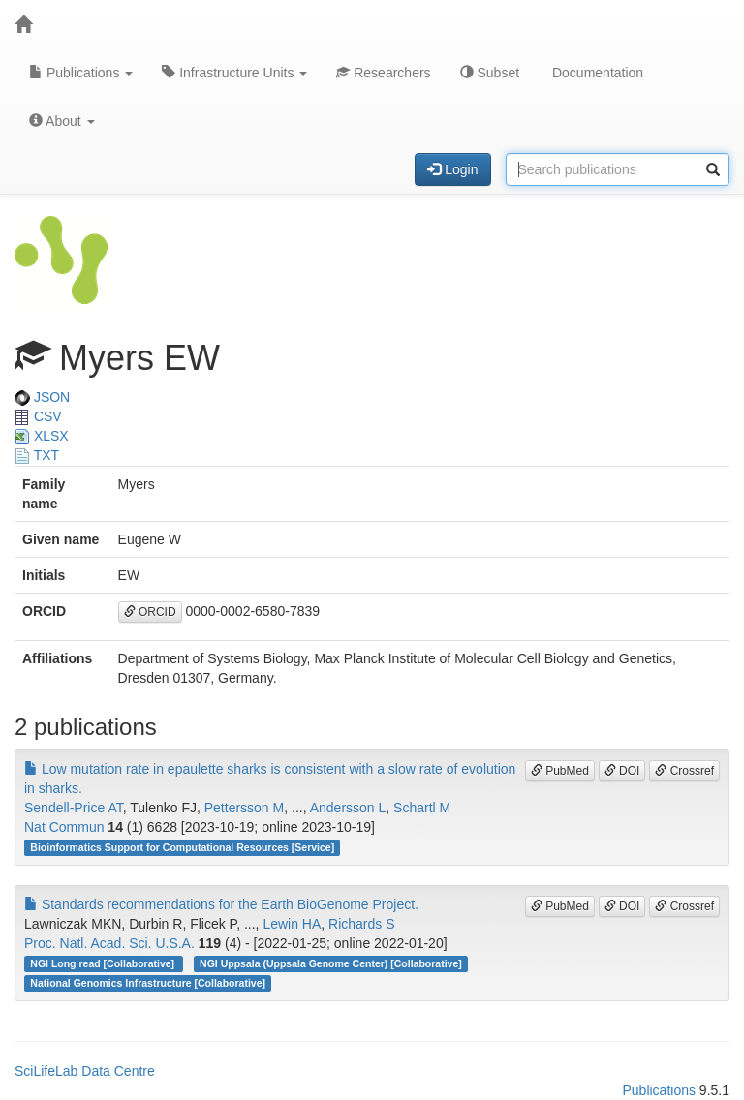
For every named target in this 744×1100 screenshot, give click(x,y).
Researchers (383, 72)
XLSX (42, 435)
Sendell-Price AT (73, 807)
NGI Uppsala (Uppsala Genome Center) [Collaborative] (331, 963)
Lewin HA (292, 924)
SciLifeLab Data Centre (85, 1071)
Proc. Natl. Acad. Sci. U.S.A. (109, 943)
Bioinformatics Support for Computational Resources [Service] (182, 847)
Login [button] (452, 169)
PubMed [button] (560, 771)
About (62, 121)
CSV (38, 416)
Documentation (595, 72)
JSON (42, 397)
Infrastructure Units (234, 72)
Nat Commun (64, 827)
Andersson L (348, 807)
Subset (489, 72)
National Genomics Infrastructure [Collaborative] (147, 983)
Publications (81, 72)
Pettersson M (244, 807)
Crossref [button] (684, 771)
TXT (37, 455)
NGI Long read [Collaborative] (103, 963)
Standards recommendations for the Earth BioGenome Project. (221, 904)
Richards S (361, 924)
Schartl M (421, 807)
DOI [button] (622, 771)
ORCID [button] (150, 612)
